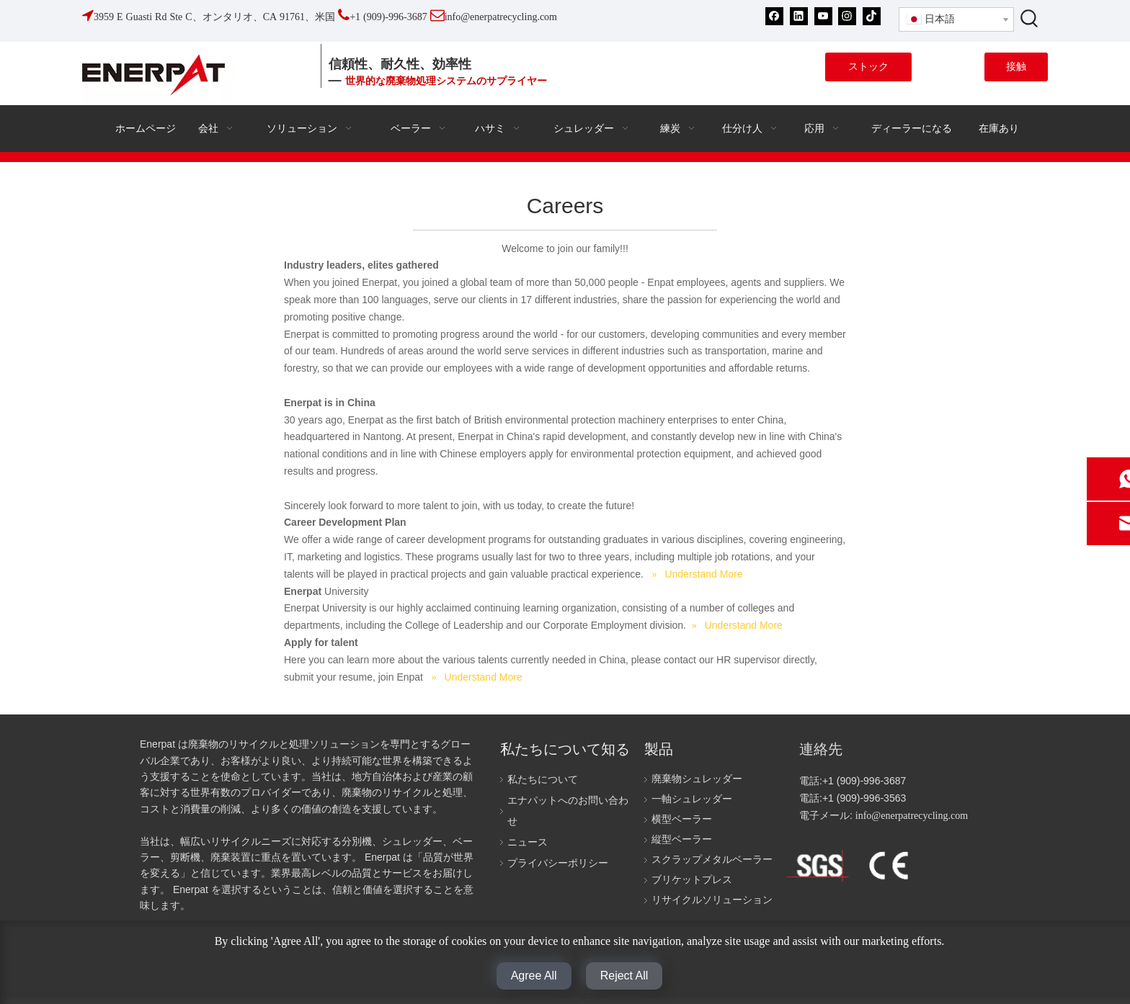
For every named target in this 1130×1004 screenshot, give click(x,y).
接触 (1016, 66)
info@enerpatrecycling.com (911, 815)
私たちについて (542, 779)
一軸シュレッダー (691, 799)
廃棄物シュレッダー (696, 779)
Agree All (534, 975)
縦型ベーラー (681, 839)
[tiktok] (872, 16)
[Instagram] (847, 16)
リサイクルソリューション (712, 900)
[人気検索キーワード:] (1030, 18)
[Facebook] (774, 16)
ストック (868, 66)
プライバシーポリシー (557, 863)
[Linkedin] (799, 16)
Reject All (624, 975)
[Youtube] (823, 16)
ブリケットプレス (691, 879)
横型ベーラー (681, 819)
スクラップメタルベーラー (712, 859)
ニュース (527, 842)
